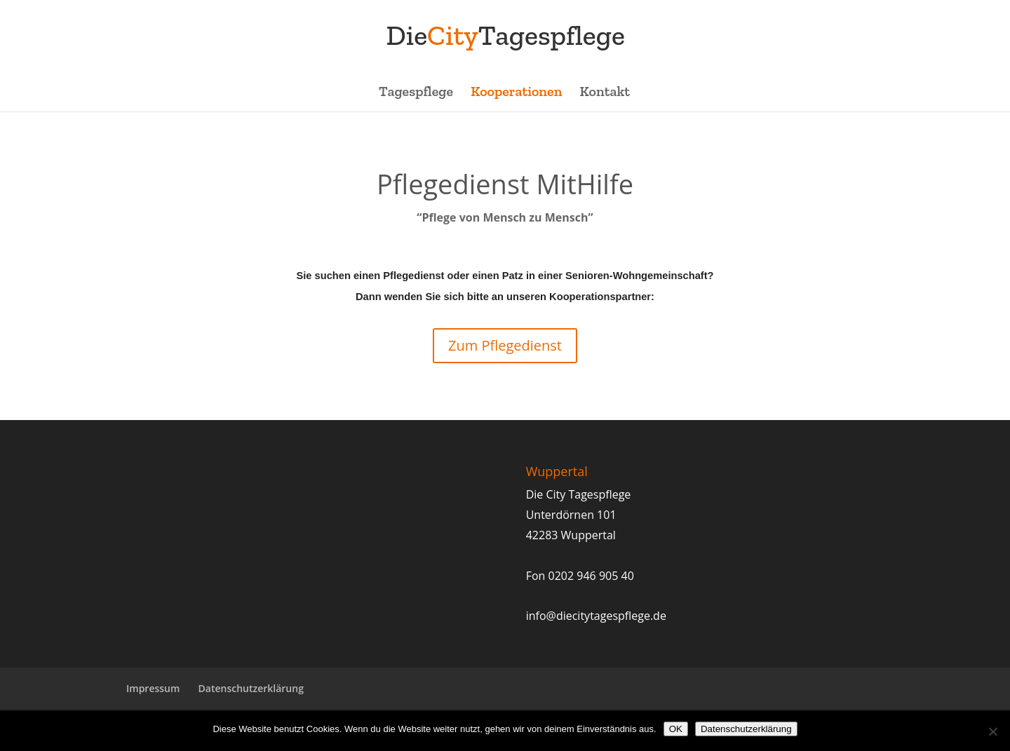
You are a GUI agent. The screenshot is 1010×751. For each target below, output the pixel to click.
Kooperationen (516, 93)
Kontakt (605, 93)
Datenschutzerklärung (251, 688)
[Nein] (992, 731)
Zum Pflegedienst (505, 345)
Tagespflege (416, 93)
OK (675, 729)
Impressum (153, 688)
